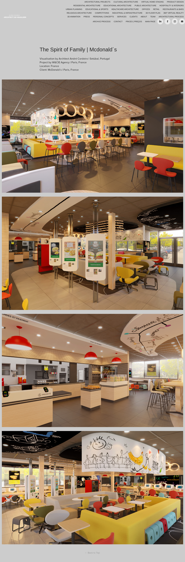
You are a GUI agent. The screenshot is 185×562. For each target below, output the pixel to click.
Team (152, 17)
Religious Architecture (79, 13)
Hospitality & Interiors (171, 5)
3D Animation (73, 17)
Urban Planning (74, 9)
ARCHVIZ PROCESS (101, 21)
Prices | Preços (134, 21)
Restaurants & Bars (173, 9)
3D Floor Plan (153, 13)
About (144, 17)
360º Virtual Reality (173, 13)
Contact (118, 21)
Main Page (150, 21)
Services (121, 17)
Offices (146, 9)
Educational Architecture (117, 5)
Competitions (102, 13)
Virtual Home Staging (152, 2)
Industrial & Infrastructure (127, 13)
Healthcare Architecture (125, 9)
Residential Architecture (86, 5)
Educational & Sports (96, 9)
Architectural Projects (97, 2)
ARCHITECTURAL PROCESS (171, 17)
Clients (133, 17)
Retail (156, 9)
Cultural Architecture (126, 2)
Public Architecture (145, 5)
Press (87, 17)
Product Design (175, 2)
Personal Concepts (103, 17)
